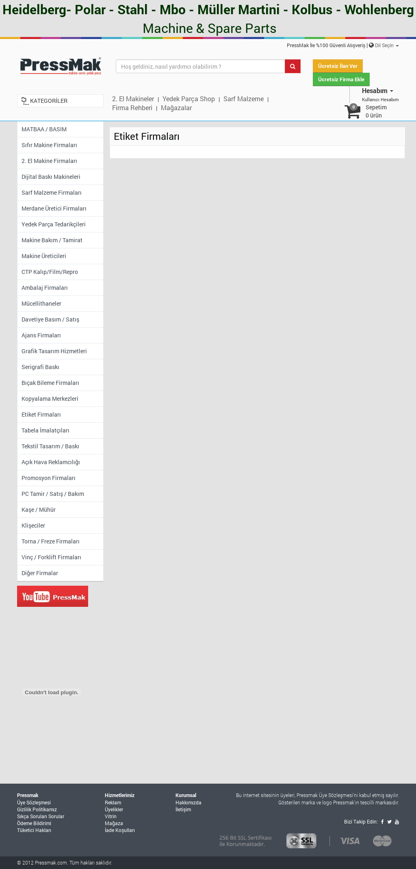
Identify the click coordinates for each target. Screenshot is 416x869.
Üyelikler (114, 809)
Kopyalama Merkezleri (50, 398)
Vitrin (111, 816)
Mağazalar (176, 107)
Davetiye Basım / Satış (50, 319)
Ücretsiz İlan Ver (338, 66)
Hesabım (377, 90)
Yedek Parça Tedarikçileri (54, 224)
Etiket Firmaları (41, 414)
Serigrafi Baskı (40, 367)
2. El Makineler (133, 98)
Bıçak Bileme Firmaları (50, 383)
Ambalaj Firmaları (45, 287)
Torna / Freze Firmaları (51, 541)
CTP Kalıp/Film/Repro (50, 272)
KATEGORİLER (48, 100)
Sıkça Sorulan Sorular (40, 816)
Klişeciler (33, 525)
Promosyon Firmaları (49, 478)
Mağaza (114, 823)
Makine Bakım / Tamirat (52, 240)
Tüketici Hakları (34, 830)
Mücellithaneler (41, 303)
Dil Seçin (387, 45)
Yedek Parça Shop (188, 98)
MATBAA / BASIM (44, 129)
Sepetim (376, 111)
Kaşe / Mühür (39, 509)
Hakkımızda (189, 802)
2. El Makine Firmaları (49, 161)
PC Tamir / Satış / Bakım (53, 494)
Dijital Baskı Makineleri (51, 176)
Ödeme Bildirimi (34, 823)
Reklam (113, 802)
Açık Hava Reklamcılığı (51, 462)
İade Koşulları (120, 830)
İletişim (183, 809)
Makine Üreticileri (44, 256)
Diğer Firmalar (40, 573)
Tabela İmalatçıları (45, 430)
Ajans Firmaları (41, 335)
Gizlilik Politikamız (37, 809)
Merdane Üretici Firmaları (54, 208)
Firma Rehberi (132, 107)
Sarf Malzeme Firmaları (52, 192)
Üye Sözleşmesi (34, 802)
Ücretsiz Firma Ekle (341, 79)
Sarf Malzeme (243, 98)
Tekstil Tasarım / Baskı (50, 446)
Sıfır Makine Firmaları (49, 145)
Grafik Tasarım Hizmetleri (54, 351)
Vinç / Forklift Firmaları (51, 557)
